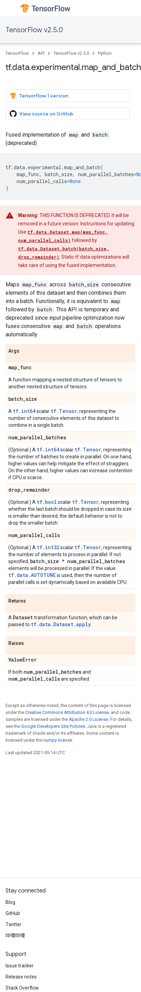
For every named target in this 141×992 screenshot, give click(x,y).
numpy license (57, 740)
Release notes (21, 977)
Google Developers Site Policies (53, 726)
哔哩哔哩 (15, 935)
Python (105, 53)
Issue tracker (20, 965)
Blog (10, 902)
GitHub (13, 913)
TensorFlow (17, 53)
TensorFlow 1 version (39, 95)
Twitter (13, 924)
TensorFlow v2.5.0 (34, 30)
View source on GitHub (41, 113)
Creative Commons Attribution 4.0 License (67, 712)
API (41, 53)
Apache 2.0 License (88, 719)
